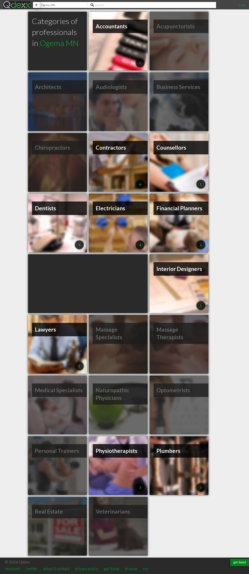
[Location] (60, 5)
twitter (31, 568)
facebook (12, 568)
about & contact (56, 568)
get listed (111, 568)
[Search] (152, 5)
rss (145, 568)
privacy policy (86, 568)
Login (242, 5)
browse (131, 568)
